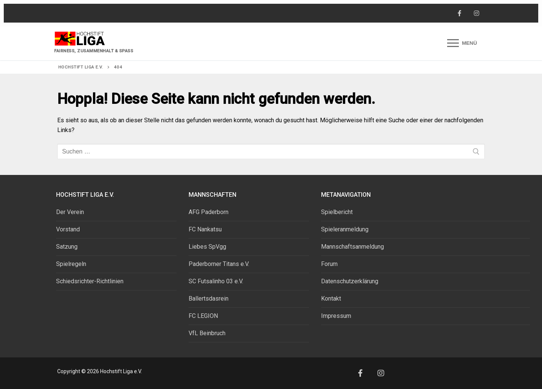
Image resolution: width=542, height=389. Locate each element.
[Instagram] (476, 13)
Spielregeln (71, 263)
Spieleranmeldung (344, 229)
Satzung (67, 246)
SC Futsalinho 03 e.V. (216, 281)
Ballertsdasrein (208, 298)
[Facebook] (459, 13)
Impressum (336, 315)
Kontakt (331, 298)
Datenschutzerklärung (349, 281)
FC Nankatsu (205, 229)
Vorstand (68, 229)
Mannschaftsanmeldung (352, 246)
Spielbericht (337, 212)
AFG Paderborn (208, 212)
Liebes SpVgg (207, 246)
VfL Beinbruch (207, 333)
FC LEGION (203, 315)
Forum (329, 263)
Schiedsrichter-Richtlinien (89, 281)
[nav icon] (462, 43)
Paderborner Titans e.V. (219, 263)
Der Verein (70, 212)
